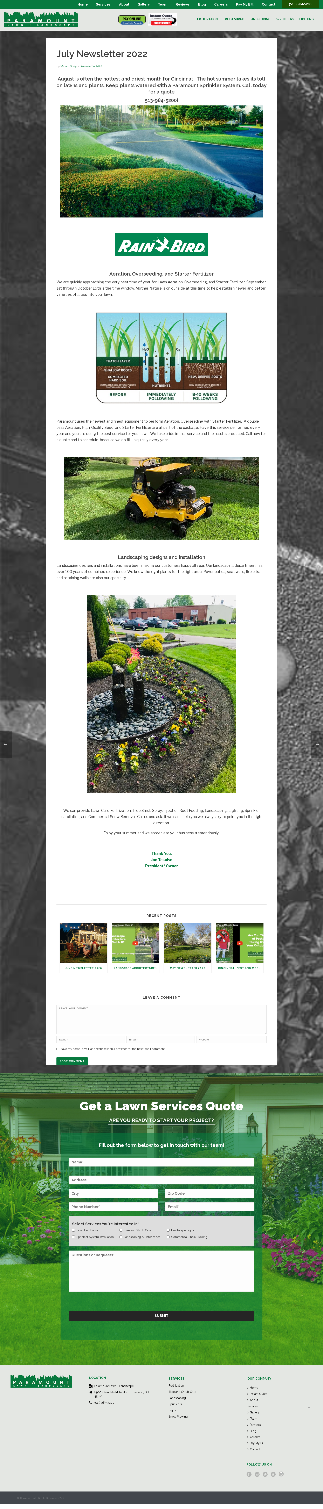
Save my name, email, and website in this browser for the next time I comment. (113, 1053)
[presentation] (100, 1305)
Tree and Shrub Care (182, 1396)
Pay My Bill (244, 4)
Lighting (306, 19)
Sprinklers (285, 19)
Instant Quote (257, 1398)
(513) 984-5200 (300, 4)
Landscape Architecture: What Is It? (136, 968)
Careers (221, 4)
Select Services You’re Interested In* (105, 1229)
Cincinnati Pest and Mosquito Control (240, 968)
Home (83, 4)
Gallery (144, 4)
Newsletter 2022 (91, 66)
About (124, 4)
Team (162, 4)
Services (103, 4)
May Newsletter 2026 (187, 968)
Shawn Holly (68, 66)
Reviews (183, 4)
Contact (268, 4)
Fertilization (206, 19)
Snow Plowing (178, 1421)
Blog (202, 4)
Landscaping (259, 19)
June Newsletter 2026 (83, 968)
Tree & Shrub (233, 19)
